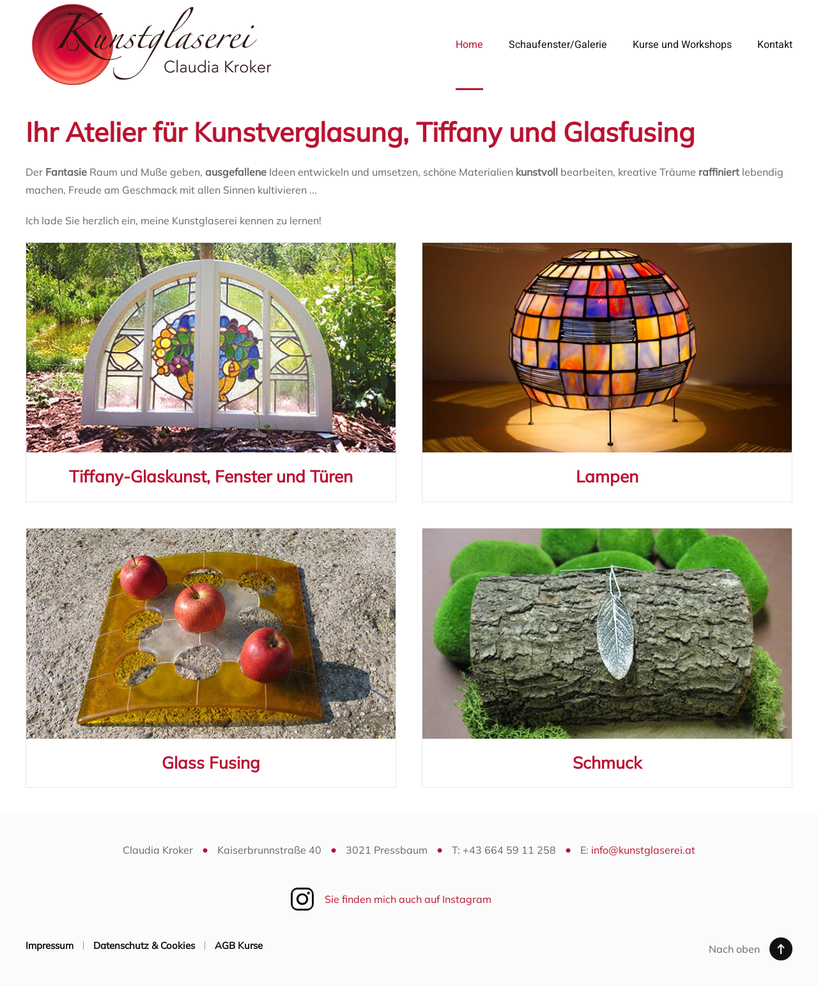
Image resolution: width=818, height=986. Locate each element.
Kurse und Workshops (682, 44)
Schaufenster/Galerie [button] (558, 44)
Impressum (49, 945)
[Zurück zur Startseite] (152, 44)
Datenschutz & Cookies (144, 945)
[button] (780, 948)
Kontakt (774, 44)
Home (469, 44)
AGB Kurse (239, 945)
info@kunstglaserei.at (643, 849)
